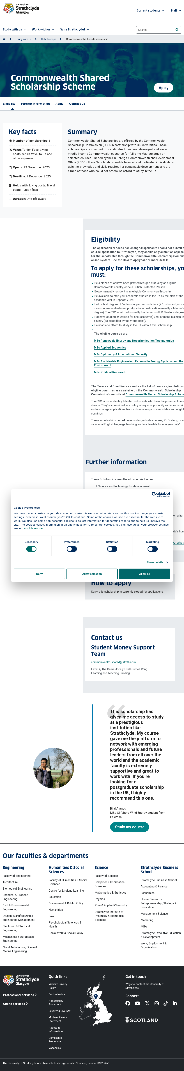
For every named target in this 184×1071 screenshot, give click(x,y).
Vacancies (55, 1048)
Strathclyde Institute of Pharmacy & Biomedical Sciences (109, 916)
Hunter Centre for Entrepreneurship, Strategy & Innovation (158, 903)
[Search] (177, 30)
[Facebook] (130, 1004)
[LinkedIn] (177, 1004)
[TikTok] (168, 1004)
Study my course (129, 827)
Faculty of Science (106, 876)
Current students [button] (151, 10)
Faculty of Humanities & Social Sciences (68, 882)
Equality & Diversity (59, 1011)
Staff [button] (176, 10)
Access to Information (56, 1029)
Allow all (144, 573)
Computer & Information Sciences (110, 884)
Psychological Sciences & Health (65, 924)
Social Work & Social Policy (66, 933)
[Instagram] (159, 1004)
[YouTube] (140, 1004)
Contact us (77, 103)
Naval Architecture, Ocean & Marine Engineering (20, 949)
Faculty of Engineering (17, 876)
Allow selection (92, 573)
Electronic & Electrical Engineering (16, 928)
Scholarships (48, 39)
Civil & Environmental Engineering (16, 907)
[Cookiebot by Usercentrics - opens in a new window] (154, 494)
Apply (164, 86)
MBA (144, 926)
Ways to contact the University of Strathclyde (145, 986)
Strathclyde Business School (159, 880)
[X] (150, 1004)
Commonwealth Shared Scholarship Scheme (73, 394)
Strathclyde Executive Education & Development (161, 935)
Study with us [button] (15, 29)
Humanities (56, 909)
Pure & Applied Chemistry (111, 905)
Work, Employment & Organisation (154, 945)
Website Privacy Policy (58, 986)
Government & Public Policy (66, 903)
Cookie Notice (57, 994)
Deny (39, 573)
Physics (100, 899)
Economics (148, 893)
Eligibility (9, 103)
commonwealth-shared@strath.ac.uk (31, 662)
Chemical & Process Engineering (15, 897)
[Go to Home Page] (4, 39)
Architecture (10, 882)
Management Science (154, 913)
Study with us (23, 39)
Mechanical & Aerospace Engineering (18, 938)
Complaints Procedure (55, 1039)
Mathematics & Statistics (110, 892)
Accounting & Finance (154, 886)
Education (55, 897)
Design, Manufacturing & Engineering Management (18, 918)
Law (51, 916)
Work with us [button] (43, 29)
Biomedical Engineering (17, 888)
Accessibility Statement (56, 1002)
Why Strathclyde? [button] (75, 29)
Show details (155, 562)
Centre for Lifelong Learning (66, 890)
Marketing (147, 920)
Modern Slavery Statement (58, 1019)
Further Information (35, 103)
